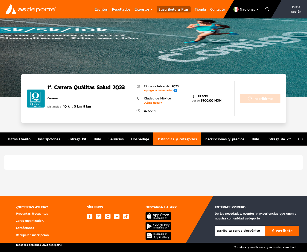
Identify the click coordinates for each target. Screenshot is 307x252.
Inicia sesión (296, 9)
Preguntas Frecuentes (32, 213)
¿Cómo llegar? (153, 103)
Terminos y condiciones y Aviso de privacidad (264, 247)
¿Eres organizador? (30, 220)
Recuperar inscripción (32, 235)
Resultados (121, 9)
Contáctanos (25, 227)
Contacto (217, 9)
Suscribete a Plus (173, 9)
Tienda (200, 9)
